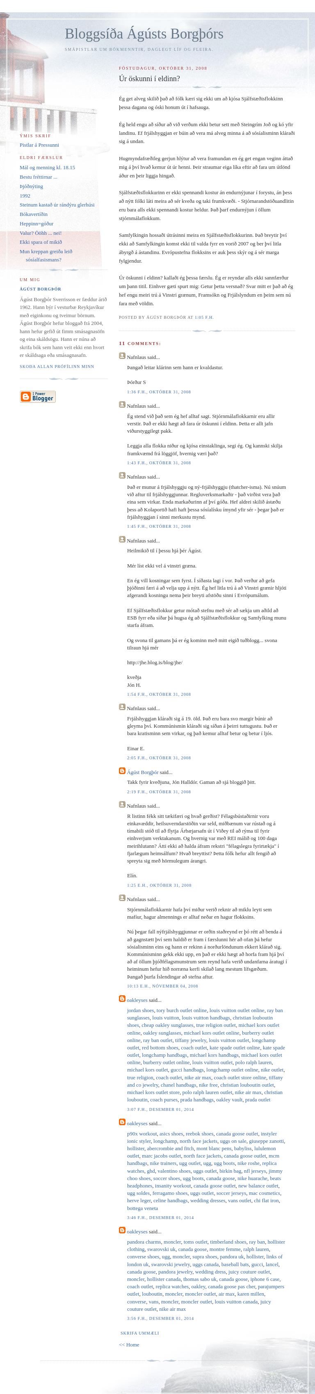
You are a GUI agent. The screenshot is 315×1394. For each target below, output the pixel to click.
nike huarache (252, 1178)
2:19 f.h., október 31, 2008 (159, 792)
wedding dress (210, 1272)
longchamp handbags (164, 1055)
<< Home (129, 1345)
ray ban (257, 1242)
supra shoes (204, 1256)
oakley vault (229, 1100)
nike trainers (163, 1163)
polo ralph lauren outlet (208, 1092)
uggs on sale (233, 1141)
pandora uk (232, 1256)
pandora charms (144, 1242)
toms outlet (196, 1242)
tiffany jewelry (190, 1040)
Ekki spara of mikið (41, 242)
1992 (25, 196)
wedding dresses (208, 1200)
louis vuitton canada (236, 1302)
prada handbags (197, 1100)
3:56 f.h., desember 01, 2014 (160, 1318)
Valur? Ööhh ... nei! (41, 233)
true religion (140, 1077)
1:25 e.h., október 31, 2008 (159, 885)
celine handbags (170, 1200)
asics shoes (171, 1134)
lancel (272, 1264)
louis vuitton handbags (206, 1018)
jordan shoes (140, 1010)
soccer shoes (166, 1178)
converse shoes (143, 1256)
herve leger (139, 1200)
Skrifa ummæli (140, 1333)
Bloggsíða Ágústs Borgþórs (144, 34)
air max (227, 1294)
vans (154, 1302)
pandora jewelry (175, 1272)
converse (136, 1302)
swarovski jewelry (170, 1264)
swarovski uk (161, 1249)
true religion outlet (216, 1025)
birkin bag (230, 1171)
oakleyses (137, 1000)
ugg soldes (138, 1193)
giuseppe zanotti (266, 1141)
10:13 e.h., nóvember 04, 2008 (162, 986)
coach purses (164, 1100)
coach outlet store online (240, 1077)
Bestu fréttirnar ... (38, 177)
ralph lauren (256, 1249)
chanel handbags (178, 1085)
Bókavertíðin (34, 214)
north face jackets (198, 1141)
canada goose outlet (237, 1134)
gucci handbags (187, 1070)
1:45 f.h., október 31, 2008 (159, 526)
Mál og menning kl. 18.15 (47, 167)
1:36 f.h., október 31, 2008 (159, 392)
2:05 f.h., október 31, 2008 (159, 758)
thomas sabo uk (200, 1279)
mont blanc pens (213, 1148)
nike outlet (272, 1070)
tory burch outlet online (182, 1010)
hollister (135, 1148)
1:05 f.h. (204, 317)
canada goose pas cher (231, 1286)
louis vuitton (165, 1018)
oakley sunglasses (162, 1033)
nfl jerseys (255, 1171)
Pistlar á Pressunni (39, 145)
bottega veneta (142, 1208)
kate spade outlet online (235, 1047)
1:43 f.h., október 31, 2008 (159, 463)
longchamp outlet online (232, 1070)
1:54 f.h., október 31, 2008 (159, 694)
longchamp (165, 1141)
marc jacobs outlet (161, 1156)
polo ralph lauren (253, 1062)
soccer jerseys (232, 1193)
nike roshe (248, 1163)
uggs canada (205, 1264)
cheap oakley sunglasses (167, 1025)
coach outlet (194, 1047)
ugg (207, 1163)
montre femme (225, 1249)
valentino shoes (174, 1171)
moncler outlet (200, 1294)
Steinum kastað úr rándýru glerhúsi (57, 205)
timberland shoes (228, 1242)
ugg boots (224, 1163)
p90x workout (142, 1134)
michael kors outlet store (153, 1092)
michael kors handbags (214, 1055)
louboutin (152, 1294)
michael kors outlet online (211, 1033)
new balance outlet (258, 1186)
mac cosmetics (264, 1193)
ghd (151, 1171)
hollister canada (164, 1279)
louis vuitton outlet (229, 1040)
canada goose (220, 1178)
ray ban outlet (157, 1040)
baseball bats (235, 1264)
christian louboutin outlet (247, 1085)
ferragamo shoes (170, 1193)
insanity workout (173, 1186)
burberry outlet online (166, 1062)
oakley (198, 1286)
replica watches (172, 1286)
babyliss (243, 1148)
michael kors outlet (147, 1070)
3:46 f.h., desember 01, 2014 (160, 1217)
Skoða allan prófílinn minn (57, 366)
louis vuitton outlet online (237, 1010)
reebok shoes (200, 1134)
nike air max (198, 1077)
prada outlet (258, 1100)
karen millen (250, 1294)
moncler (172, 1242)
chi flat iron (266, 1200)
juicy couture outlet (249, 1272)
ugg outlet (190, 1163)
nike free (208, 1085)
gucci (257, 1264)
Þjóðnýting (31, 186)
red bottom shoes (160, 1047)
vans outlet (239, 1200)
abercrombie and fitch (170, 1148)
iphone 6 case (265, 1279)
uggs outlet (205, 1171)
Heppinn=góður (36, 223)
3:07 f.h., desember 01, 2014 (160, 1109)
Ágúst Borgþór (142, 772)
